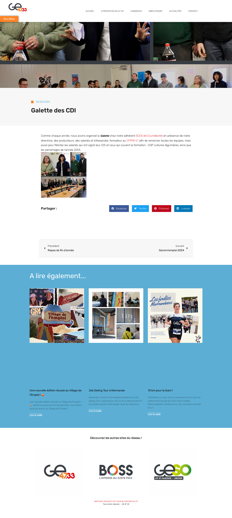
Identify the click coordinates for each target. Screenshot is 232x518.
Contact (193, 11)
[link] (149, 135)
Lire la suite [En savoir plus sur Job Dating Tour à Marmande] (95, 411)
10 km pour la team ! (160, 390)
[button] (119, 208)
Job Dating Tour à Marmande (107, 390)
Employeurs (155, 11)
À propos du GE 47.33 (112, 11)
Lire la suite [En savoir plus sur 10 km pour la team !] (154, 414)
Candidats (136, 11)
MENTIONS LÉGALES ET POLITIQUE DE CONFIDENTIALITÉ (116, 501)
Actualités (175, 11)
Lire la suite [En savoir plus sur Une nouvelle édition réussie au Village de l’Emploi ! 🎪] (36, 415)
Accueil (90, 11)
